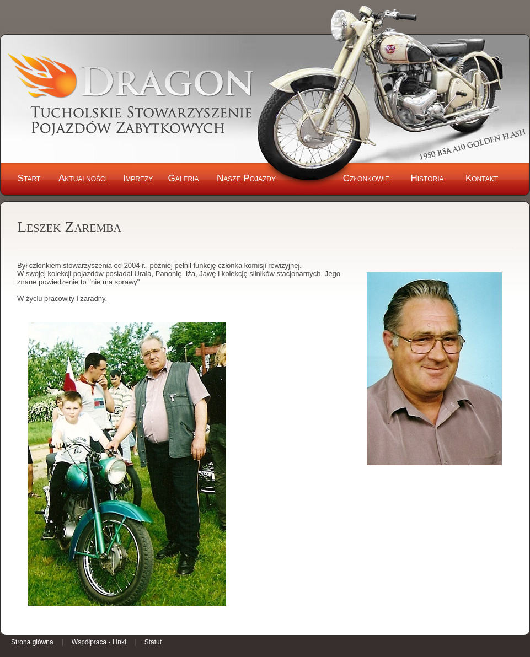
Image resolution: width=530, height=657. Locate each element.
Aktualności (82, 178)
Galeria (183, 178)
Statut (153, 642)
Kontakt (481, 178)
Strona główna (32, 642)
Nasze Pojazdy (246, 178)
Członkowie (366, 178)
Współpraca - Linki (99, 642)
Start (29, 178)
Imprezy (138, 178)
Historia (426, 178)
